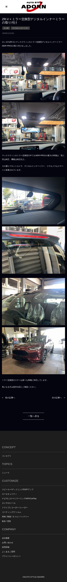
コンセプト (6, 456)
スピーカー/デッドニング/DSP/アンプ (17, 490)
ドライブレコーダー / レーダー (15, 508)
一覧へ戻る (33, 416)
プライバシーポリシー (11, 556)
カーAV (6, 28)
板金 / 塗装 (6, 521)
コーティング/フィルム (11, 512)
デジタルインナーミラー (20, 28)
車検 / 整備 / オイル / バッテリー (15, 517)
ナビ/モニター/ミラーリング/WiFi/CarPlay (19, 499)
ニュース (5, 473)
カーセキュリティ (9, 494)
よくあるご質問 (8, 552)
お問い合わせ (7, 543)
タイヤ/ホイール (9, 503)
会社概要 (5, 538)
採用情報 (5, 547)
